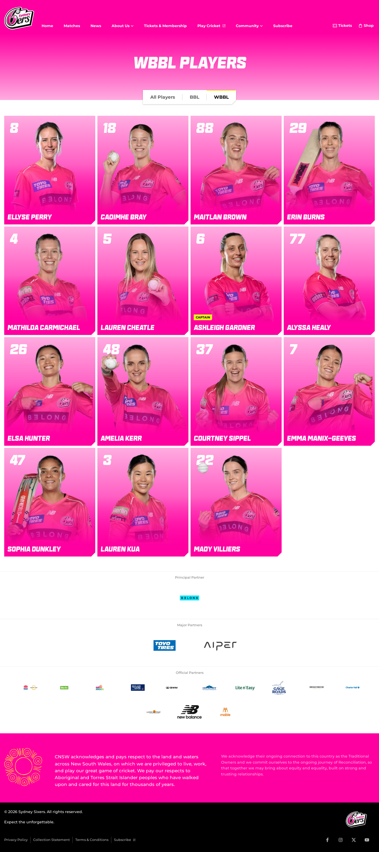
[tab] (162, 97)
